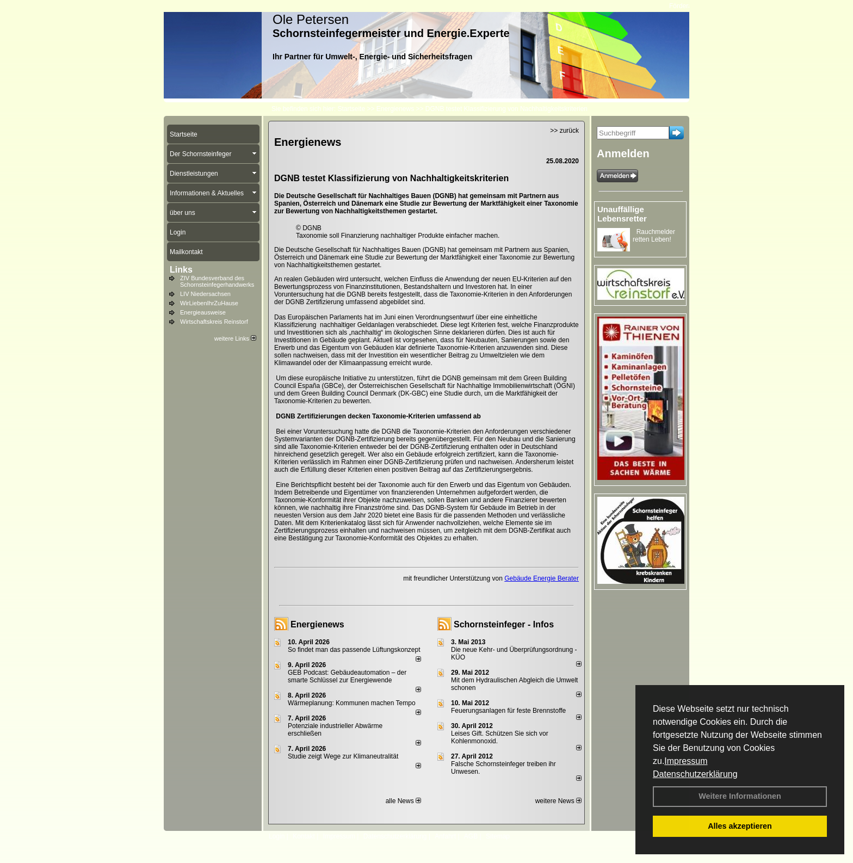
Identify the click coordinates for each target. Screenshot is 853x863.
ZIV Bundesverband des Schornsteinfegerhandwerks (217, 281)
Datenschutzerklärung (695, 774)
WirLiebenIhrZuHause (209, 303)
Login (277, 836)
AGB (471, 836)
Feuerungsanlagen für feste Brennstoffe (508, 710)
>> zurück (564, 130)
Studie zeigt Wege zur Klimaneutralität (343, 756)
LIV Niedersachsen (205, 294)
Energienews (317, 624)
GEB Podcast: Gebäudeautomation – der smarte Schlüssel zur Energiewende (347, 676)
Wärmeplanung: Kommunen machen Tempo (352, 703)
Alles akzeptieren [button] (740, 826)
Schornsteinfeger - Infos (504, 624)
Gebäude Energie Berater (541, 578)
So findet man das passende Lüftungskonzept (354, 650)
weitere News (558, 801)
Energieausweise (203, 312)
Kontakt (304, 836)
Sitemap (498, 836)
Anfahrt (445, 836)
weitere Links (235, 338)
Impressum (685, 761)
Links (181, 269)
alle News (403, 801)
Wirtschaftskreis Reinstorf (214, 321)
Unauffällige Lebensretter (622, 214)
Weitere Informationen (740, 796)
